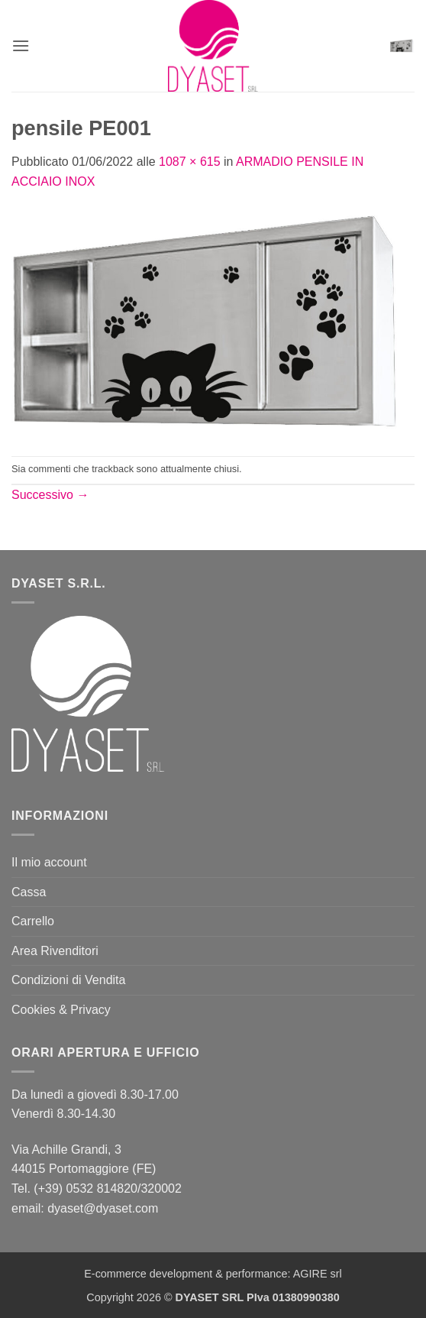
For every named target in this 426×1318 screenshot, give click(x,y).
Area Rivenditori (54, 950)
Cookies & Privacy (61, 1009)
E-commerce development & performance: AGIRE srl (213, 1274)
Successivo (50, 494)
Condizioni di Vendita (68, 979)
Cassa (28, 892)
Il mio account (49, 862)
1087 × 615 (190, 161)
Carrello (32, 921)
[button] (20, 45)
